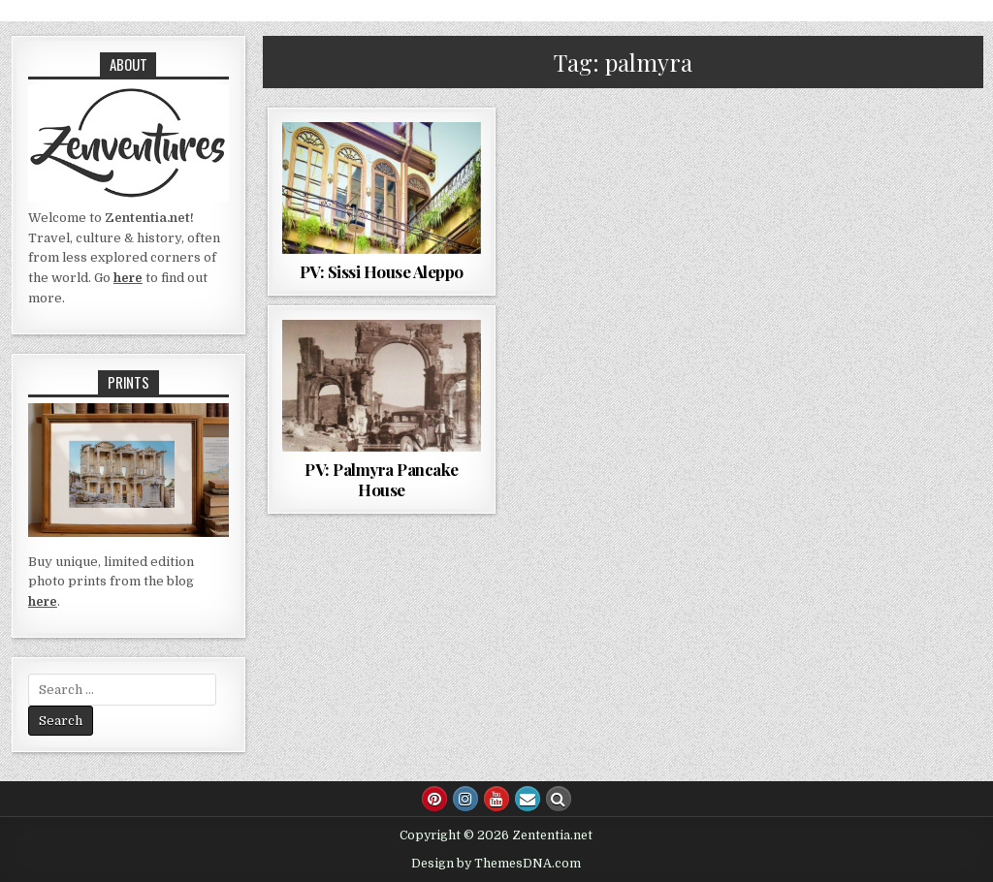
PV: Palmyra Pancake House (381, 478)
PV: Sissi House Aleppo (382, 271)
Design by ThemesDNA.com (496, 863)
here (128, 277)
